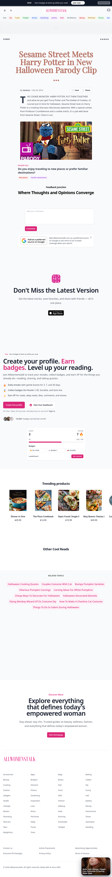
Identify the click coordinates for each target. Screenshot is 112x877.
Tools (33, 832)
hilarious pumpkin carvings (35, 589)
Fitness (101, 18)
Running (62, 816)
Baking (89, 774)
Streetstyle (62, 822)
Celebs (88, 779)
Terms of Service (82, 853)
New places (23, 177)
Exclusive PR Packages (12, 853)
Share (86, 90)
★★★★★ (104, 39)
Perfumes (91, 18)
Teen (5, 827)
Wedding (89, 827)
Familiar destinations (39, 177)
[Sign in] (108, 10)
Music (33, 811)
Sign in (52, 411)
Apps (33, 774)
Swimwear (90, 822)
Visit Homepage (56, 735)
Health (6, 800)
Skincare (6, 822)
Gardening (44, 18)
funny (6, 39)
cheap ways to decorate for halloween (37, 595)
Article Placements (47, 848)
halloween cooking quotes (23, 584)
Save (75, 90)
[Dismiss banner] (91, 237)
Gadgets (6, 795)
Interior (61, 800)
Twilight (26, 18)
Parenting (7, 816)
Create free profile (14, 405)
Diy (10, 18)
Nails (62, 18)
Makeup (61, 806)
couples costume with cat (57, 584)
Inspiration (35, 800)
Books (60, 779)
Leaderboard (33, 456)
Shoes (88, 816)
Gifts (60, 795)
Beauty (82, 18)
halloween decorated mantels (80, 595)
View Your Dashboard (41, 405)
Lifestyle (6, 806)
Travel (17, 18)
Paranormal (91, 811)
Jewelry (54, 18)
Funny (88, 790)
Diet (4, 18)
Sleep (33, 822)
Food (60, 790)
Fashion (6, 790)
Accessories (8, 774)
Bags (60, 774)
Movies (34, 18)
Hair (87, 795)
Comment (31, 228)
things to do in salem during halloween (56, 607)
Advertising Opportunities (86, 848)
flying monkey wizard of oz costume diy (32, 601)
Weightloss (8, 832)
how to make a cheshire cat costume (80, 601)
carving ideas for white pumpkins (73, 589)
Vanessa (26, 90)
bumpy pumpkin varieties (89, 584)
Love (33, 806)
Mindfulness (71, 18)
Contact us (7, 848)
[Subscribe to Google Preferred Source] (33, 240)
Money (89, 806)
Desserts (34, 785)
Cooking (6, 785)
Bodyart (34, 779)
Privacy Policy (45, 853)
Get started (77, 456)
